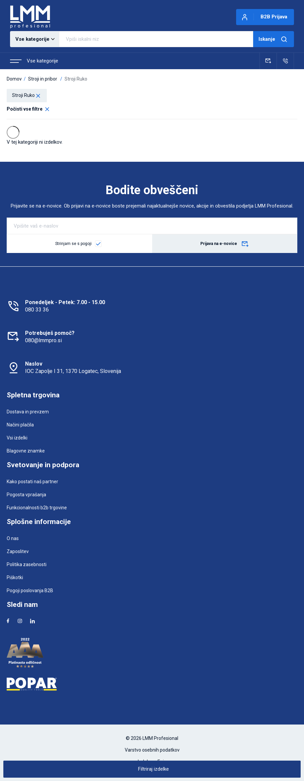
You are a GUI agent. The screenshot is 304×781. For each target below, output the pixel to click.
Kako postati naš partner (32, 481)
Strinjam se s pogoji (73, 243)
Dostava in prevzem (28, 411)
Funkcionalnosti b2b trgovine (37, 507)
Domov (14, 79)
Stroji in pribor (42, 79)
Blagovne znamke (26, 450)
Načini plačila (20, 424)
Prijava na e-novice (224, 244)
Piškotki (15, 577)
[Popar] (152, 684)
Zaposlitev (18, 551)
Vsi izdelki (17, 437)
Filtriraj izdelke (153, 769)
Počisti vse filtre (28, 109)
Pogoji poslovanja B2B (30, 590)
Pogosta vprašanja (26, 494)
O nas (13, 538)
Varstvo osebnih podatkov (152, 750)
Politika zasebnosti (26, 564)
